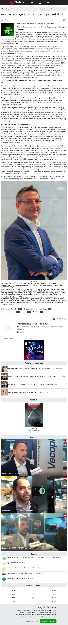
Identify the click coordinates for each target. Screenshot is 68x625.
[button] (40, 2)
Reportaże (34, 437)
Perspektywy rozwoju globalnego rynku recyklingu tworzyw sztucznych (32, 368)
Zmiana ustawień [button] (32, 621)
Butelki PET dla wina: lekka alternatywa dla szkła (24, 392)
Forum (34, 554)
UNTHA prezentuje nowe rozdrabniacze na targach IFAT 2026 (29, 384)
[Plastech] (17, 2)
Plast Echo (34, 400)
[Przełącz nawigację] (56, 2)
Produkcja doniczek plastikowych (22, 578)
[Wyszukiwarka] (48, 2)
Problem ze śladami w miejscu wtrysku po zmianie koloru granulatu (34, 557)
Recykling (5, 9)
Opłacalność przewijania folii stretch (23, 568)
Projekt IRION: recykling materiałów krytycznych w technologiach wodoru (33, 376)
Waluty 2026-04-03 (34, 585)
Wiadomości (15, 9)
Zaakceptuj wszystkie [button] (48, 621)
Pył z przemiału (16, 563)
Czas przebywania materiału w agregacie (24, 573)
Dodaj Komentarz (8, 339)
